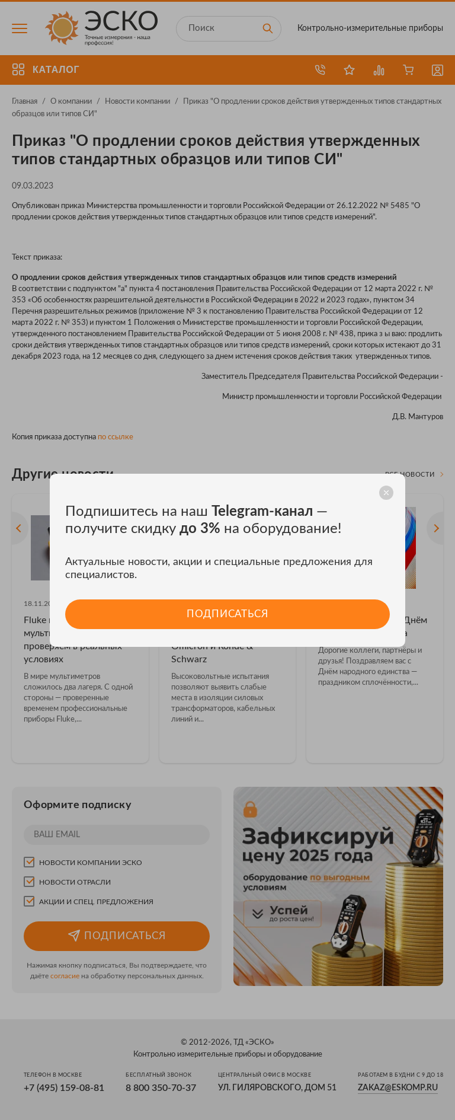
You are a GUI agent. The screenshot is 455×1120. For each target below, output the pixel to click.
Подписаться (227, 614)
